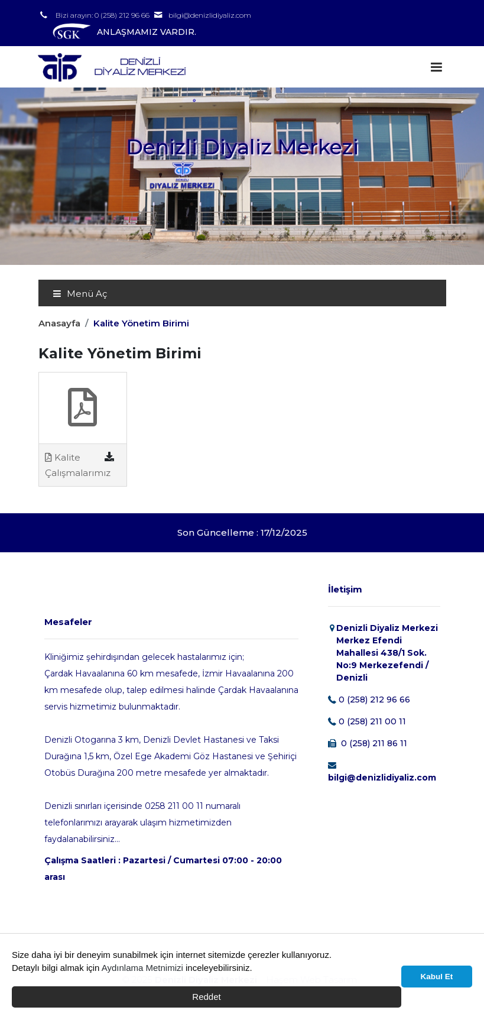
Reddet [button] (206, 997)
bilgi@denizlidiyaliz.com (209, 15)
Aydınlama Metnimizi (142, 968)
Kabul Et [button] (437, 976)
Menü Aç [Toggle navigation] (80, 293)
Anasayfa (59, 323)
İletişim (345, 589)
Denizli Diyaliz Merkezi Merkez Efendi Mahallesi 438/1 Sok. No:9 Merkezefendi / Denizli (387, 653)
